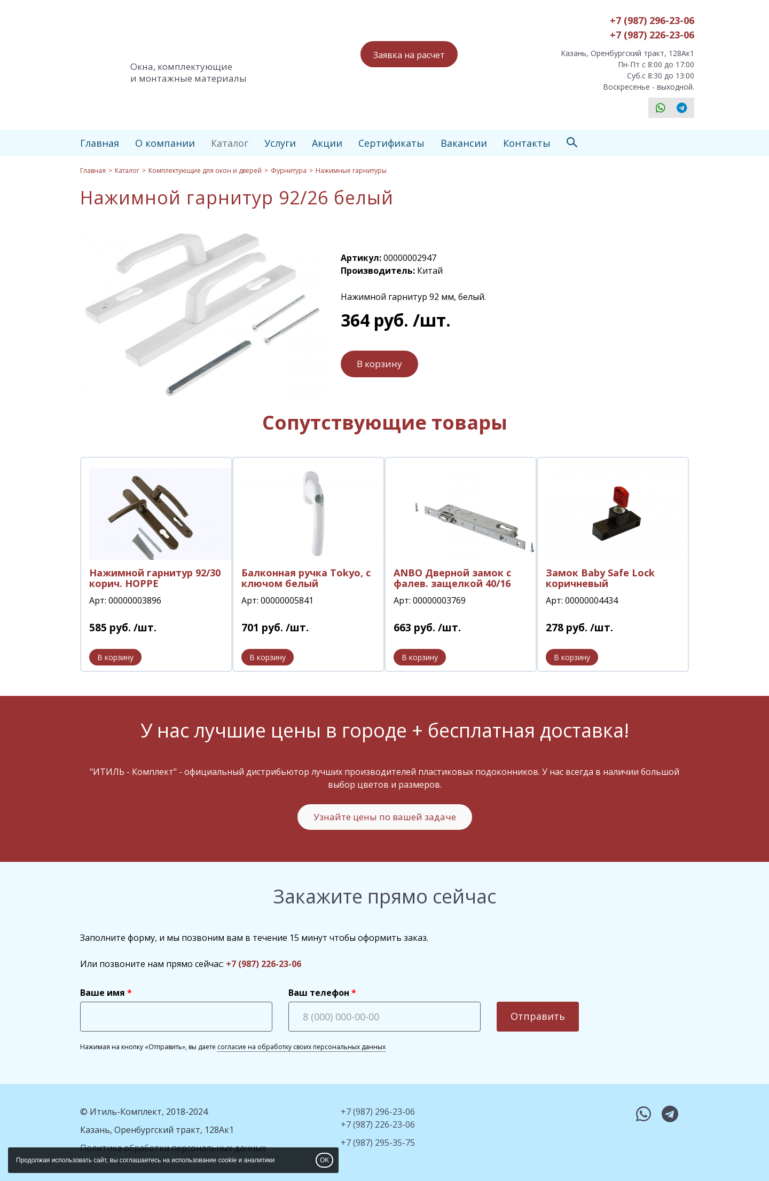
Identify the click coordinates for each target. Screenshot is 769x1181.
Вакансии (464, 143)
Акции (327, 143)
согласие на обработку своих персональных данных (301, 1046)
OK (324, 1160)
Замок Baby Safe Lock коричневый (600, 578)
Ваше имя (102, 992)
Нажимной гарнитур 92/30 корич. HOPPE (155, 578)
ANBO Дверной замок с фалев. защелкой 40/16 (452, 578)
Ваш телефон (318, 992)
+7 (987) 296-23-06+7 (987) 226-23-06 (652, 27)
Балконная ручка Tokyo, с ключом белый (306, 578)
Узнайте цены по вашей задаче (384, 817)
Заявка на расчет (409, 55)
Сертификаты (391, 143)
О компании (165, 143)
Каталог (229, 143)
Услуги (280, 143)
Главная (99, 143)
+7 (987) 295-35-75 (378, 1142)
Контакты (527, 143)
